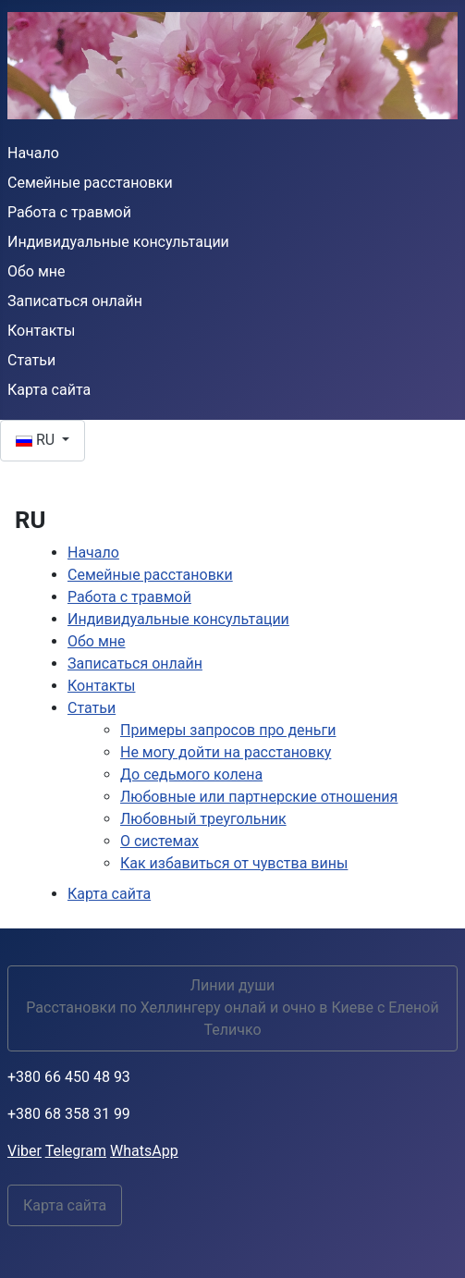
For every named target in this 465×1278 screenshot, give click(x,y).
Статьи (31, 360)
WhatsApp (144, 1151)
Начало (33, 153)
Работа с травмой (69, 212)
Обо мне (36, 271)
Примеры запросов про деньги (228, 730)
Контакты (41, 330)
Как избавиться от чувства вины (234, 863)
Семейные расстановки (90, 182)
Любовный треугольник (203, 819)
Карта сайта (49, 390)
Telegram (75, 1151)
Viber (24, 1151)
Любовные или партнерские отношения (259, 796)
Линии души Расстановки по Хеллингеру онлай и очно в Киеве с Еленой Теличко (232, 1007)
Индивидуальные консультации (118, 242)
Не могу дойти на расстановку (225, 752)
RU (37, 440)
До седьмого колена (191, 774)
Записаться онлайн (74, 301)
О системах (159, 841)
